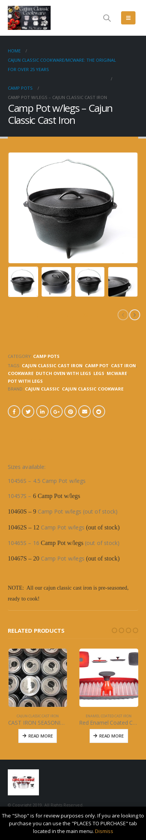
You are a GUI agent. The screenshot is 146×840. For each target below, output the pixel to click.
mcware (117, 373)
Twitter (28, 411)
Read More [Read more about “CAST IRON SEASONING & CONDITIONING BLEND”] (40, 736)
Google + (56, 411)
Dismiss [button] (104, 831)
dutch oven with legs (63, 373)
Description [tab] (38, 439)
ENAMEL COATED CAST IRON (109, 716)
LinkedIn (42, 411)
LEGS (98, 373)
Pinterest (70, 411)
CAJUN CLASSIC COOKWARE (92, 389)
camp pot (97, 365)
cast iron (123, 365)
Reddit (99, 411)
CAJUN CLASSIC (42, 389)
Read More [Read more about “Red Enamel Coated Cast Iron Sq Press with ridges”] (111, 736)
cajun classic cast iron (52, 365)
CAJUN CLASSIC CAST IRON (38, 716)
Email (84, 411)
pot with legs (25, 381)
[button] (107, 630)
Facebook (14, 411)
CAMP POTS (46, 356)
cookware (20, 373)
